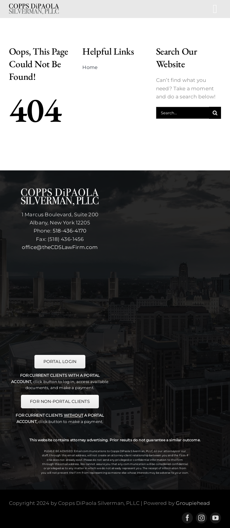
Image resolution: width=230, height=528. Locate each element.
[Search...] (182, 113)
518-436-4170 (69, 231)
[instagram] (201, 518)
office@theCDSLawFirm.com (60, 247)
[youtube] (215, 518)
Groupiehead (193, 503)
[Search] (215, 113)
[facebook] (187, 518)
